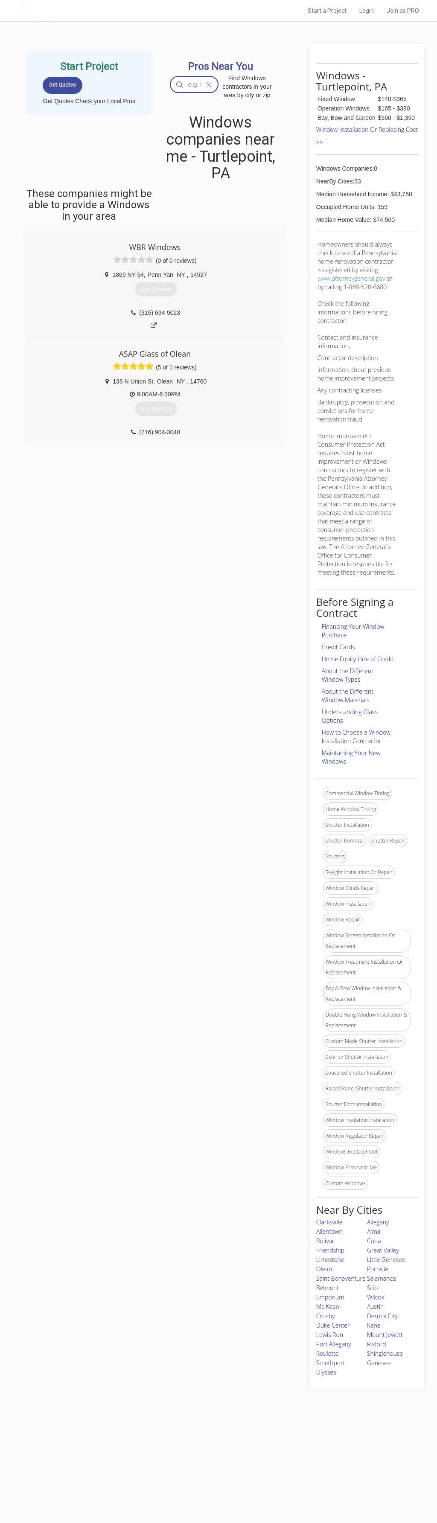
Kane (374, 1325)
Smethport (330, 1363)
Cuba (374, 1241)
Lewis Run (329, 1335)
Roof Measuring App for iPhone (211, 1479)
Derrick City (382, 1316)
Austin (375, 1306)
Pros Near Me (95, 1460)
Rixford (376, 1344)
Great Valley (383, 1250)
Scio (372, 1288)
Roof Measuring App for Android (212, 1489)
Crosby (325, 1316)
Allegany (378, 1222)
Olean (324, 1269)
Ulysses (326, 1372)
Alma (373, 1231)
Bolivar (325, 1241)
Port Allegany (333, 1344)
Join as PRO (403, 10)
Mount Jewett (384, 1335)
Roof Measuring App (198, 1470)
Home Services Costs (105, 1451)
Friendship (330, 1250)
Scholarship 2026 (313, 1451)
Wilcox (376, 1297)
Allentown (329, 1231)
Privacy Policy (309, 1460)
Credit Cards (338, 647)
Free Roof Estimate (102, 1479)
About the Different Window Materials (347, 695)
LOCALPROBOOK (65, 10)
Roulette (327, 1353)
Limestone (330, 1260)
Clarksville (329, 1222)
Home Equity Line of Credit (357, 659)
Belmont (327, 1288)
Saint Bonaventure (341, 1278)
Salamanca (381, 1278)
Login (366, 10)
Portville (377, 1269)
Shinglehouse (385, 1353)
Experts (183, 1460)
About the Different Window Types (347, 675)
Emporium (330, 1297)
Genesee (379, 1363)
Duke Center (333, 1325)
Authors (302, 1470)
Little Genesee (386, 1260)
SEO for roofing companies (324, 1489)
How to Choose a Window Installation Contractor (356, 736)
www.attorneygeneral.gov (351, 278)
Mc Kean (327, 1306)
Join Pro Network (194, 1451)
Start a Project (327, 10)
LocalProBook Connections (325, 1479)
